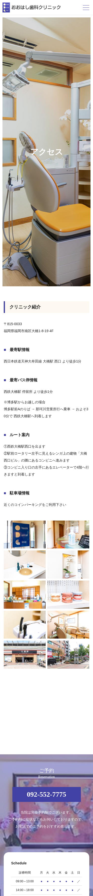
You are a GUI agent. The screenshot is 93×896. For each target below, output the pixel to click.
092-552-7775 (46, 794)
